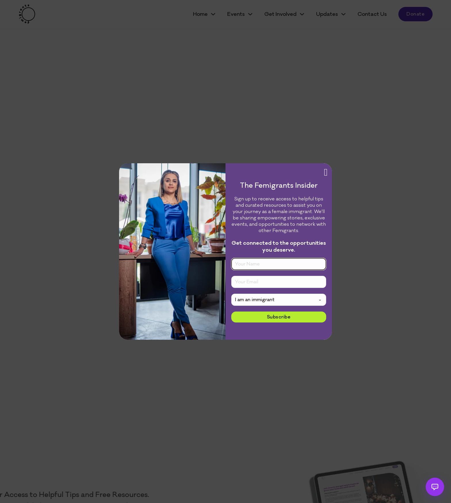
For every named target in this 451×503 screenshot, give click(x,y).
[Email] (278, 282)
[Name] (278, 264)
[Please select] (278, 300)
